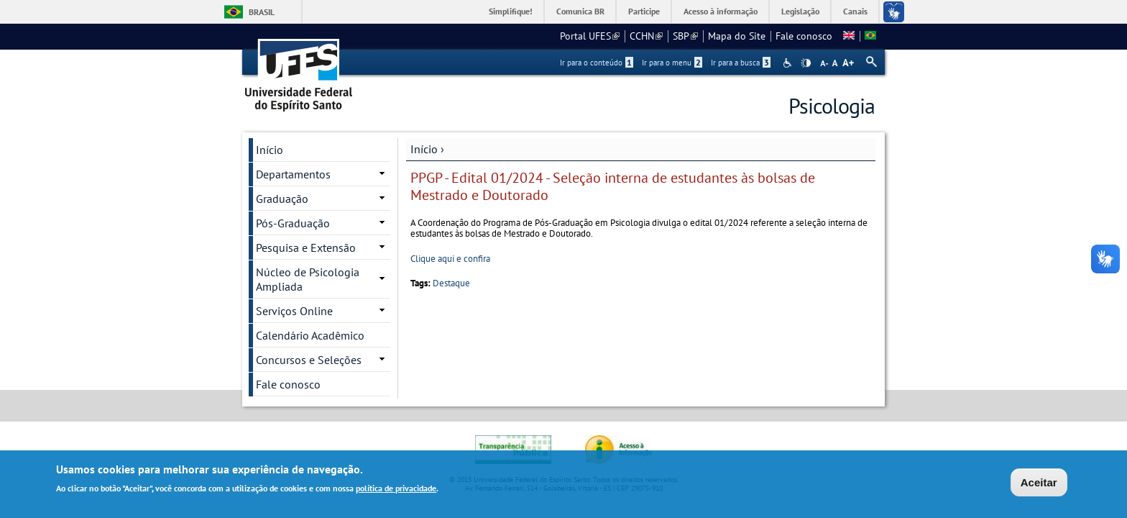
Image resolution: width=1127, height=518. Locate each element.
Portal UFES (590, 35)
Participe (644, 11)
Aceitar (1039, 484)
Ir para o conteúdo (596, 63)
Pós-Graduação (293, 223)
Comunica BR (580, 11)
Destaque (451, 283)
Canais (855, 11)
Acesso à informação (721, 11)
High (806, 63)
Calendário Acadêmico (310, 335)
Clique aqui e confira (450, 259)
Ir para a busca (740, 63)
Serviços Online (294, 311)
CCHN (646, 35)
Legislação (800, 11)
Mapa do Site (736, 35)
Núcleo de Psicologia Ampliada (307, 279)
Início (424, 149)
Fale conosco (804, 35)
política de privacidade (396, 491)
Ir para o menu (672, 63)
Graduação (282, 198)
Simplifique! (511, 11)
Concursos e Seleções (309, 360)
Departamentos (293, 174)
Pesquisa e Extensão (306, 247)
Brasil (262, 11)
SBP (685, 35)
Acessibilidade (788, 63)
